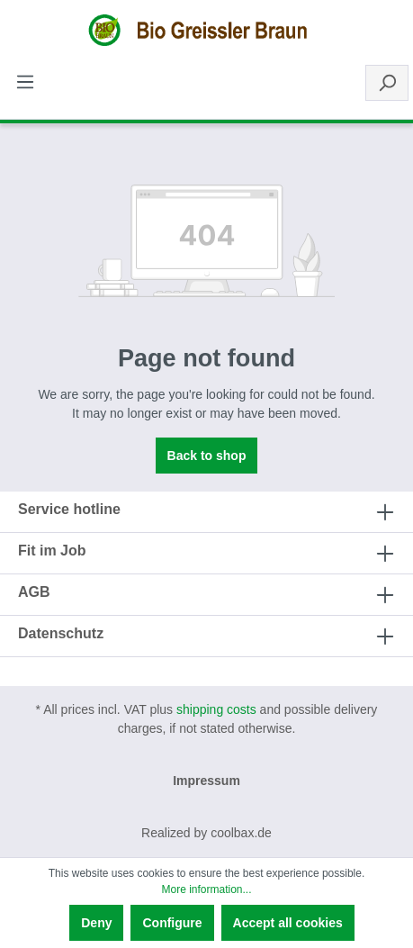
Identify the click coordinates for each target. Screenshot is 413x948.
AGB (34, 592)
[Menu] (25, 82)
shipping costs (216, 709)
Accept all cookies (288, 923)
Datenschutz (60, 633)
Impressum (206, 780)
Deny (96, 923)
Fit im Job (52, 550)
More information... (206, 889)
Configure (172, 923)
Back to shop (207, 455)
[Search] (387, 83)
